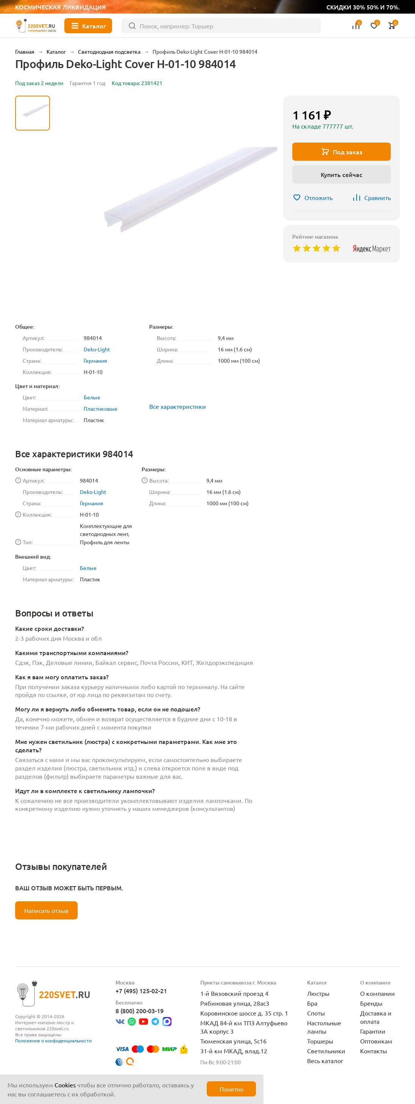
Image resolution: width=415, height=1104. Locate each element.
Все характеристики (177, 406)
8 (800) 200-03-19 (139, 1010)
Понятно (231, 1089)
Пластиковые (100, 408)
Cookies (65, 1084)
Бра (312, 1003)
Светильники (326, 1050)
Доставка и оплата (376, 1017)
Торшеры (320, 1041)
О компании (377, 993)
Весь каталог (325, 1060)
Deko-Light (97, 349)
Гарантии (372, 1031)
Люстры (318, 993)
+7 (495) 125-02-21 (141, 990)
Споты (316, 1013)
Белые (92, 397)
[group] (166, 206)
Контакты (373, 1050)
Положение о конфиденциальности (53, 1040)
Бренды (371, 1003)
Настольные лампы (324, 1027)
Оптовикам (376, 1041)
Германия (95, 360)
